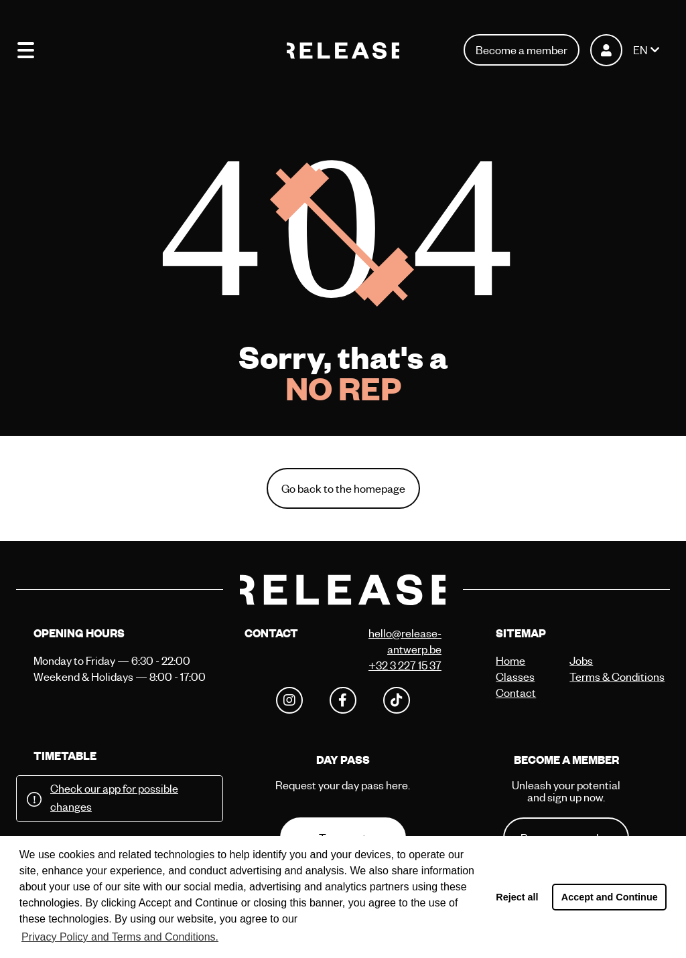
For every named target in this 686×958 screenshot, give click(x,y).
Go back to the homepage (343, 488)
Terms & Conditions (602, 676)
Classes (515, 676)
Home (510, 660)
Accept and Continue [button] (609, 897)
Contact (516, 693)
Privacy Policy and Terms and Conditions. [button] (119, 937)
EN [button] (640, 50)
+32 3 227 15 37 (404, 665)
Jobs (581, 660)
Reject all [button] (517, 897)
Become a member (521, 50)
